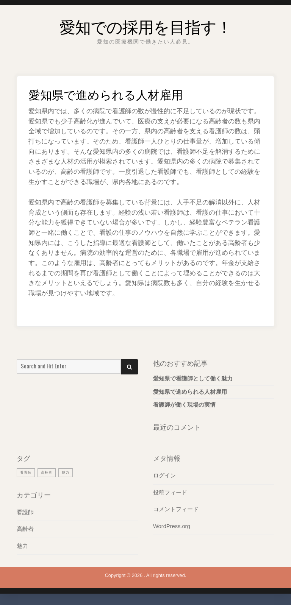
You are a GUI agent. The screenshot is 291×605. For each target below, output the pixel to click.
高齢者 (25, 529)
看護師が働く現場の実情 (184, 405)
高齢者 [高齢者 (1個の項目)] (50, 472)
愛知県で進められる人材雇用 (190, 392)
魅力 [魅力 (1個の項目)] (70, 472)
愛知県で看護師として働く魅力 (193, 379)
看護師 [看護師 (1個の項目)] (27, 472)
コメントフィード (176, 509)
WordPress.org (171, 526)
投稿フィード (170, 493)
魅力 (22, 546)
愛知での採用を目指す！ (145, 24)
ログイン (164, 475)
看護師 (25, 512)
